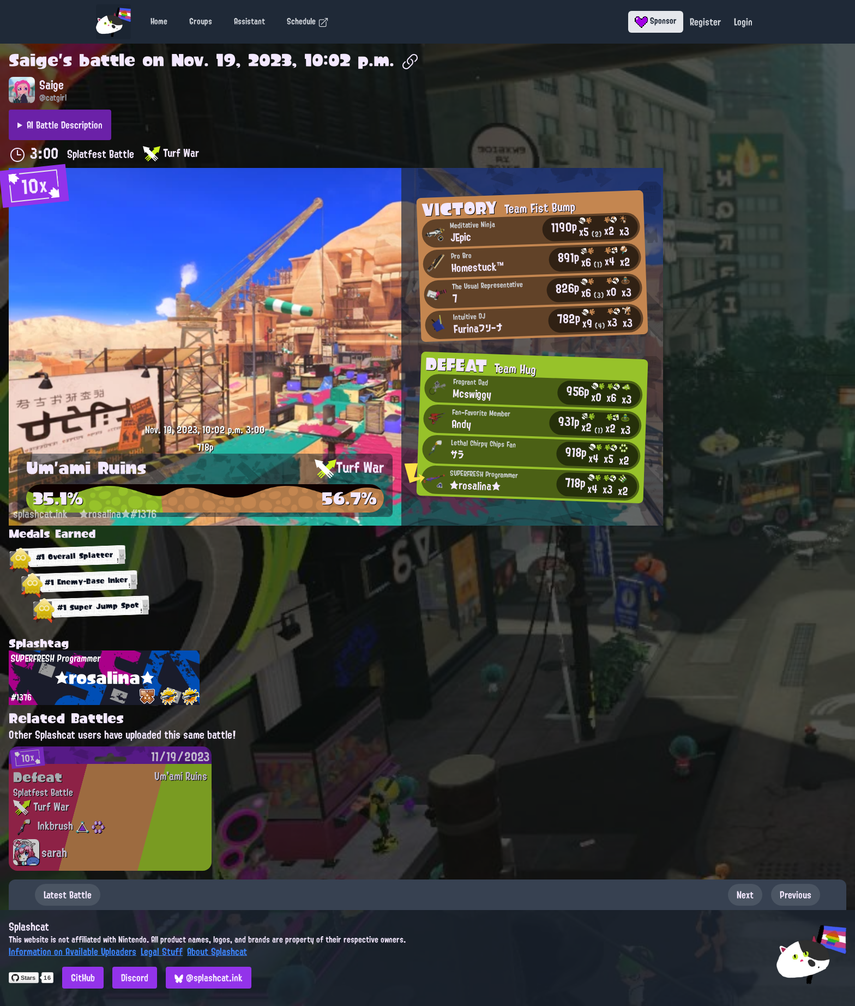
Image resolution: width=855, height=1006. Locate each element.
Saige (33, 60)
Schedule (308, 21)
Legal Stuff (162, 951)
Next (745, 894)
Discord (134, 977)
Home (158, 21)
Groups (200, 21)
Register (705, 22)
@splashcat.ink (208, 977)
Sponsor (656, 20)
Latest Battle (68, 894)
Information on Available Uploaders (72, 951)
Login (743, 22)
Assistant (249, 21)
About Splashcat (217, 951)
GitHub (83, 977)
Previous (795, 894)
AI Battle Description (65, 124)
